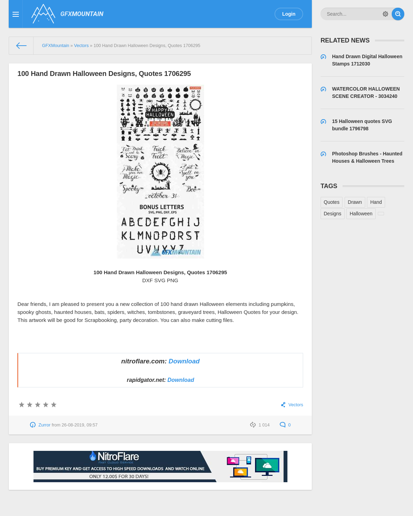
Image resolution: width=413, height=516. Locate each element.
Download (184, 361)
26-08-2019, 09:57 (80, 425)
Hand (376, 202)
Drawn (355, 202)
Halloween (361, 213)
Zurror (44, 425)
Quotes (331, 202)
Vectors (295, 404)
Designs (332, 213)
